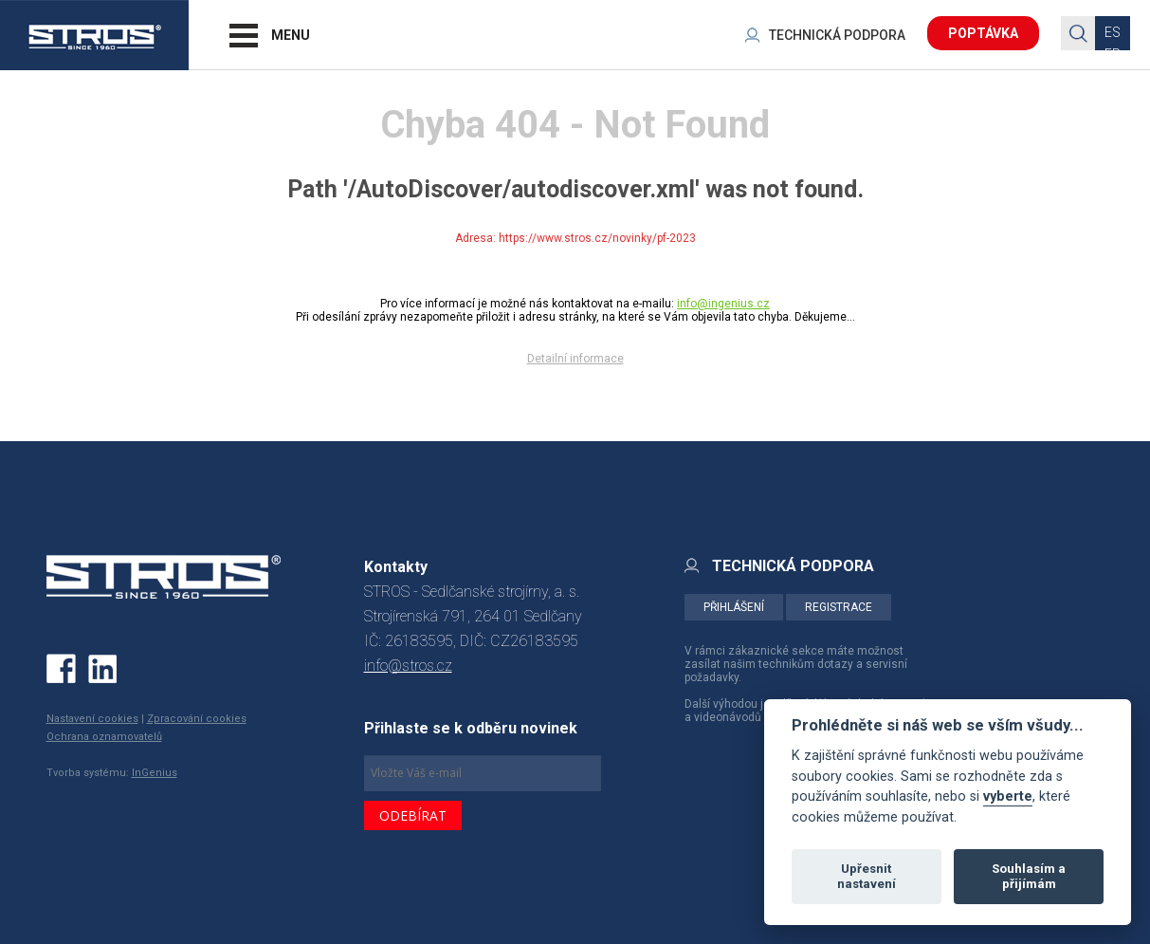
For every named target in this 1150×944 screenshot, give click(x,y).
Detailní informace (575, 358)
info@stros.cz (408, 666)
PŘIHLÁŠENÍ (733, 607)
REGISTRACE (838, 607)
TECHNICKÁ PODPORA (837, 35)
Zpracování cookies (196, 719)
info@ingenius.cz (723, 303)
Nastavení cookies (92, 719)
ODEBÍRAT (413, 815)
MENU (290, 35)
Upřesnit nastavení (866, 876)
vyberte (1007, 796)
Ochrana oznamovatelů (104, 737)
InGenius (154, 773)
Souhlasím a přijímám (1029, 876)
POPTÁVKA (983, 33)
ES (1112, 32)
